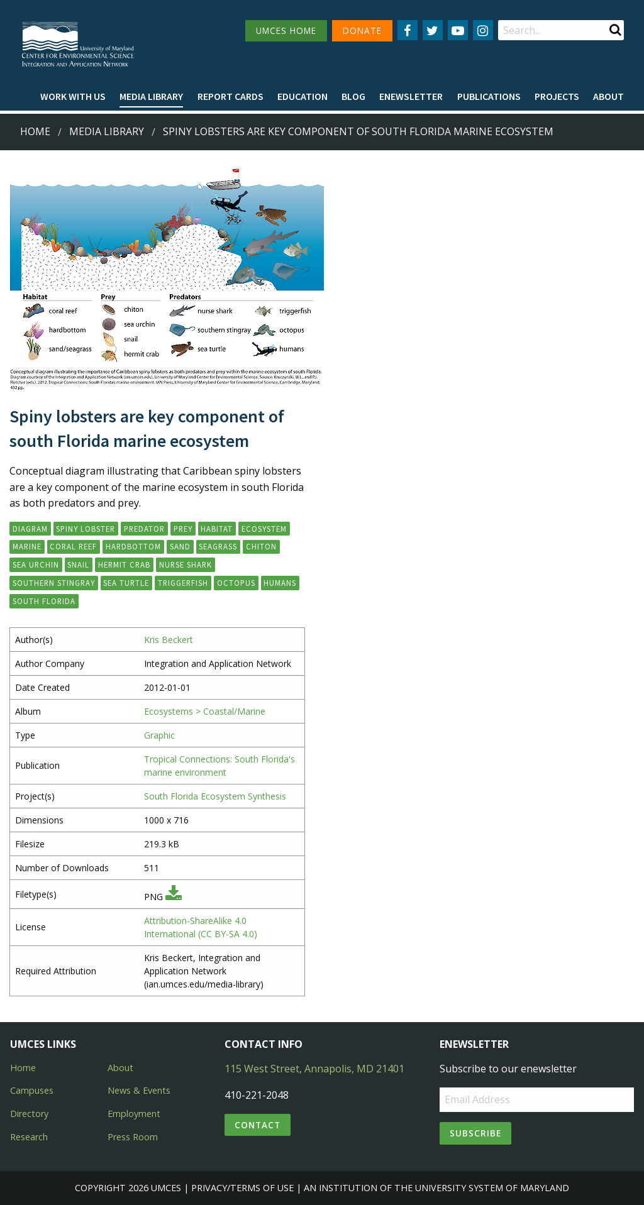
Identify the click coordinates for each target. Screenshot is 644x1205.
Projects (557, 96)
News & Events (139, 1090)
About (608, 96)
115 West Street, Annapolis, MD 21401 (314, 1069)
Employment (134, 1114)
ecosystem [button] (264, 529)
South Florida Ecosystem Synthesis (215, 796)
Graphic (159, 735)
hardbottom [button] (133, 546)
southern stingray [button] (54, 583)
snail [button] (78, 564)
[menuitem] (73, 96)
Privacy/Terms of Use (242, 1188)
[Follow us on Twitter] (433, 30)
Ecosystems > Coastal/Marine (204, 711)
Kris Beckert (168, 640)
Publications (489, 96)
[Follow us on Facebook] (407, 30)
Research (29, 1137)
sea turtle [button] (126, 583)
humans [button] (280, 583)
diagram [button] (30, 529)
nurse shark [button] (185, 564)
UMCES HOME (286, 30)
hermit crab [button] (124, 564)
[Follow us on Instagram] (483, 30)
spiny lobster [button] (85, 529)
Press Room (133, 1137)
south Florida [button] (44, 601)
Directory (29, 1114)
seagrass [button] (218, 546)
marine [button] (27, 546)
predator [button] (144, 529)
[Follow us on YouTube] (458, 30)
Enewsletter (411, 96)
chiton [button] (261, 546)
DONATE (362, 30)
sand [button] (180, 546)
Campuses (31, 1090)
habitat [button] (217, 529)
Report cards (230, 96)
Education (302, 96)
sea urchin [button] (36, 564)
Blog (353, 96)
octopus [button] (236, 583)
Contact (257, 1125)
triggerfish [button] (183, 583)
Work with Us (73, 96)
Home (35, 131)
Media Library (151, 96)
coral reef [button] (73, 546)
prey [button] (183, 529)
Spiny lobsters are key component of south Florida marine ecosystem (358, 131)
